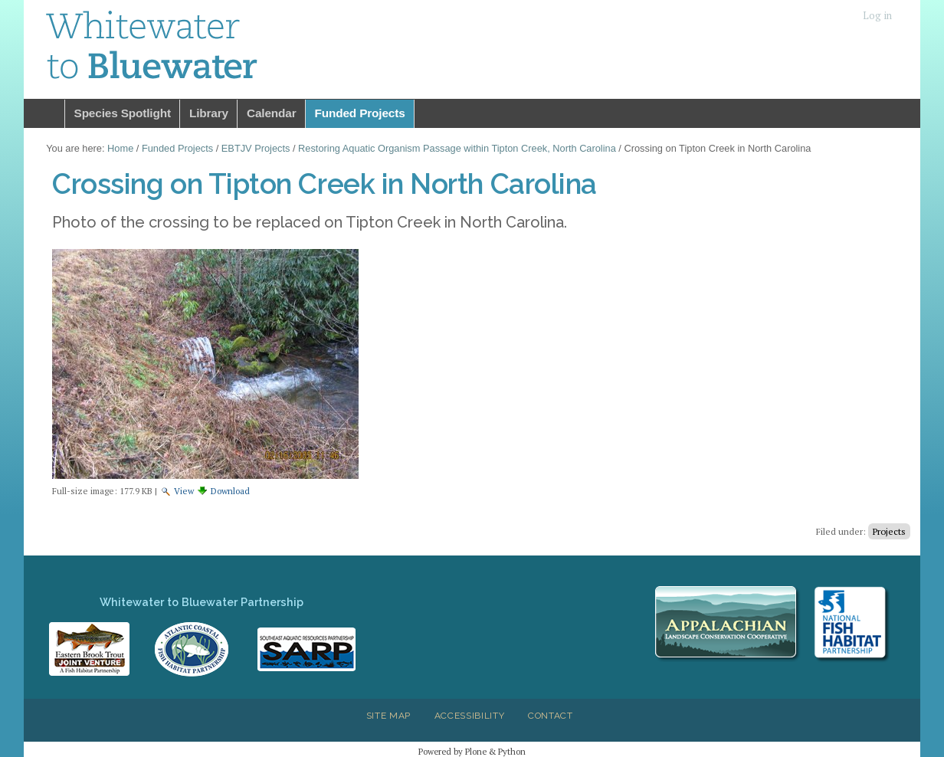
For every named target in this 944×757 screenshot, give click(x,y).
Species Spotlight (122, 113)
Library (208, 113)
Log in (877, 15)
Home (44, 114)
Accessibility (469, 715)
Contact (550, 715)
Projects (889, 531)
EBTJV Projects (255, 148)
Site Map (388, 715)
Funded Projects (360, 113)
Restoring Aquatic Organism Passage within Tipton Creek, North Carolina (457, 148)
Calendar (272, 113)
